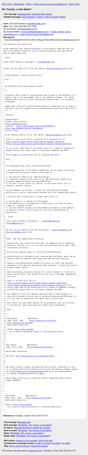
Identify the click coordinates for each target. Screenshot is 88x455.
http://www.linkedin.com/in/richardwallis (35, 126)
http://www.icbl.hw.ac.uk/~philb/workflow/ (35, 356)
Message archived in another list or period (32, 428)
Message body (24, 14)
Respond (36, 14)
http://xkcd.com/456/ (24, 329)
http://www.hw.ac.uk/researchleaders (27, 371)
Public (28, 4)
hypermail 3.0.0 (35, 451)
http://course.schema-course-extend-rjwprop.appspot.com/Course (37, 283)
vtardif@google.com (36, 24)
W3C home (7, 4)
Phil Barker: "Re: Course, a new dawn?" (35, 425)
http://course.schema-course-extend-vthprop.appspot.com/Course (35, 142)
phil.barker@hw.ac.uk (27, 29)
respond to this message (26, 441)
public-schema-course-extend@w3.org (50, 4)
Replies (62, 17)
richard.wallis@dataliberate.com (35, 32)
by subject (56, 443)
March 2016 (74, 4)
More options (46, 14)
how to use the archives (19, 446)
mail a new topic (46, 441)
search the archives (39, 446)
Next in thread (52, 17)
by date (38, 443)
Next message (28, 17)
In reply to (40, 17)
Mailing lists (19, 4)
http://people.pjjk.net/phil (42, 321)
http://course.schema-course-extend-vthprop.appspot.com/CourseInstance (38, 144)
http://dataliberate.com (16, 124)
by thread (46, 443)
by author (66, 443)
